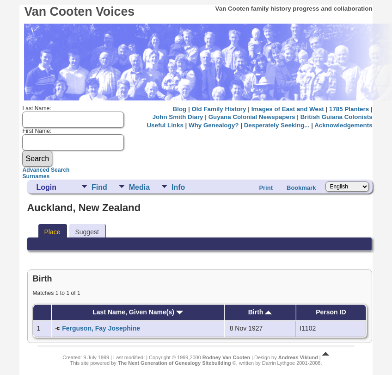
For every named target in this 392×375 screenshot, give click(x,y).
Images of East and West (287, 109)
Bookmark (301, 187)
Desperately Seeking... (277, 125)
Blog (180, 109)
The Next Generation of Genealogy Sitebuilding (174, 363)
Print (266, 187)
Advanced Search (45, 170)
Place (52, 232)
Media (139, 187)
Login (46, 187)
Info (178, 187)
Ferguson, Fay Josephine (101, 328)
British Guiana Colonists (336, 116)
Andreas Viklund (298, 357)
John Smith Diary (178, 116)
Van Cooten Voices (79, 12)
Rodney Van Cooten (226, 357)
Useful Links (165, 125)
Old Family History (218, 109)
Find (99, 187)
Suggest (86, 232)
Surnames (35, 176)
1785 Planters (349, 109)
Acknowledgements (343, 125)
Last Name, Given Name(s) (137, 312)
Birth (260, 312)
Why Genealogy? (214, 125)
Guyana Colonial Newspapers (251, 116)
